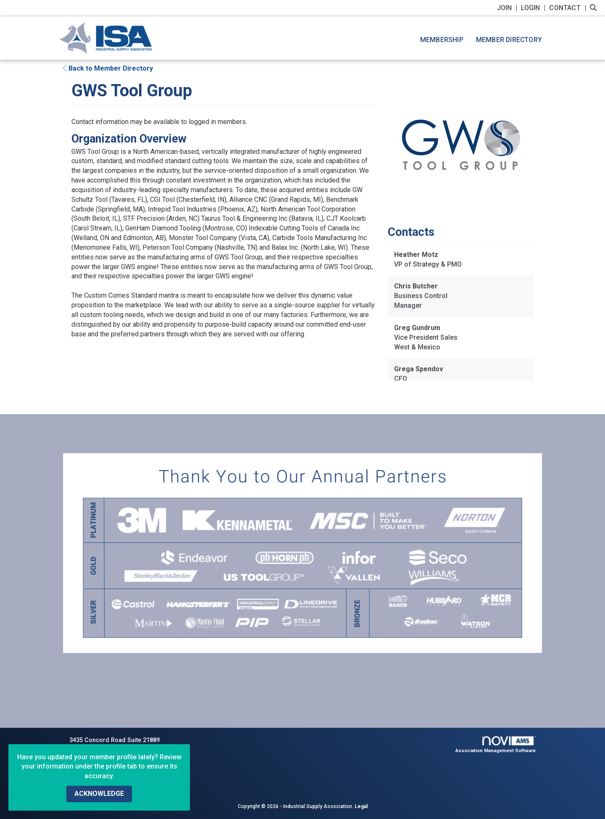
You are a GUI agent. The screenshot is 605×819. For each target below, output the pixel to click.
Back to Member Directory (108, 68)
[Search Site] (594, 8)
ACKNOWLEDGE (99, 794)
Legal (361, 806)
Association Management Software (495, 744)
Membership (441, 40)
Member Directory (509, 40)
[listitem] (508, 8)
